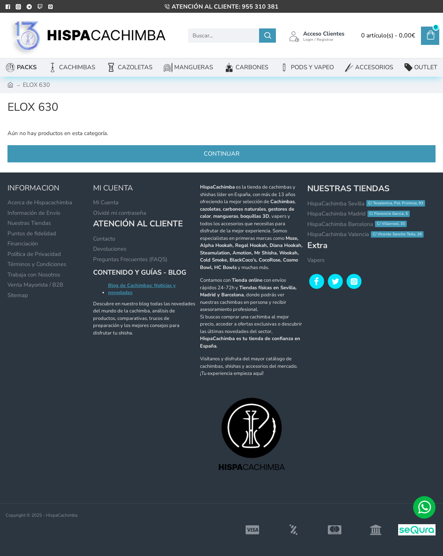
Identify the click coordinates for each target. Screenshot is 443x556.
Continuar (222, 154)
